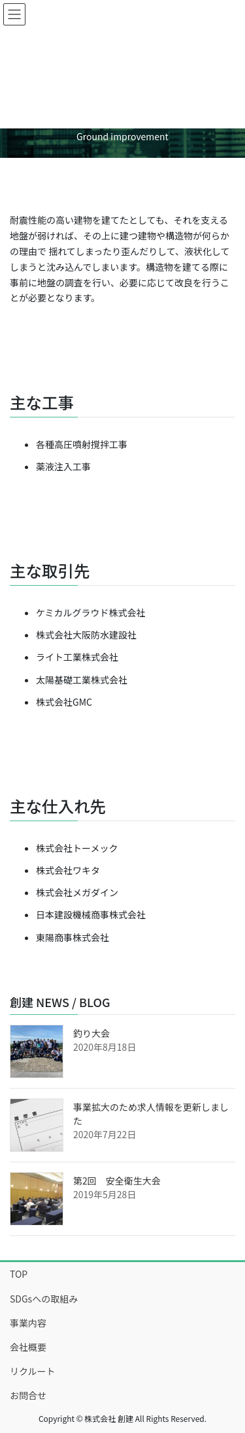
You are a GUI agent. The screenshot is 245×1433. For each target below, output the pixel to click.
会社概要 (28, 1346)
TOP (18, 1273)
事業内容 (28, 1322)
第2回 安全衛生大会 (117, 1180)
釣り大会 (91, 1033)
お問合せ (28, 1395)
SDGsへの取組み (44, 1298)
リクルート (33, 1371)
